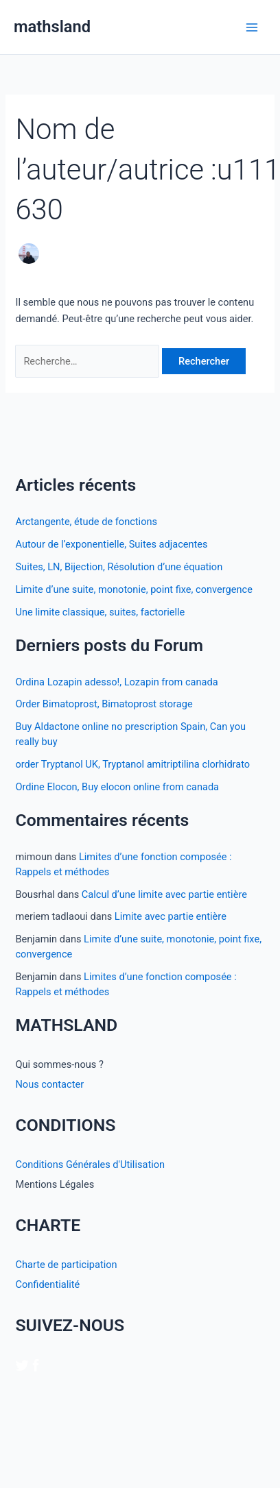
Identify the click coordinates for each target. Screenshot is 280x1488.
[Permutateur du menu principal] (251, 27)
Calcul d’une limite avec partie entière (164, 894)
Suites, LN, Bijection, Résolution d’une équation (118, 567)
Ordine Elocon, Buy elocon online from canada (117, 787)
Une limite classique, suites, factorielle (100, 612)
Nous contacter (49, 1084)
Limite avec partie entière (170, 916)
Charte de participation (66, 1264)
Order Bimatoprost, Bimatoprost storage (103, 704)
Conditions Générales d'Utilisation (90, 1164)
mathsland (52, 26)
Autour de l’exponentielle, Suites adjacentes (111, 544)
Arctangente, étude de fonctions (86, 521)
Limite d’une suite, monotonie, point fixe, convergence (133, 589)
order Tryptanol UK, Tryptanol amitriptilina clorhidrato (132, 764)
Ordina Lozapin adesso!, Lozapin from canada (116, 682)
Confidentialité (47, 1284)
